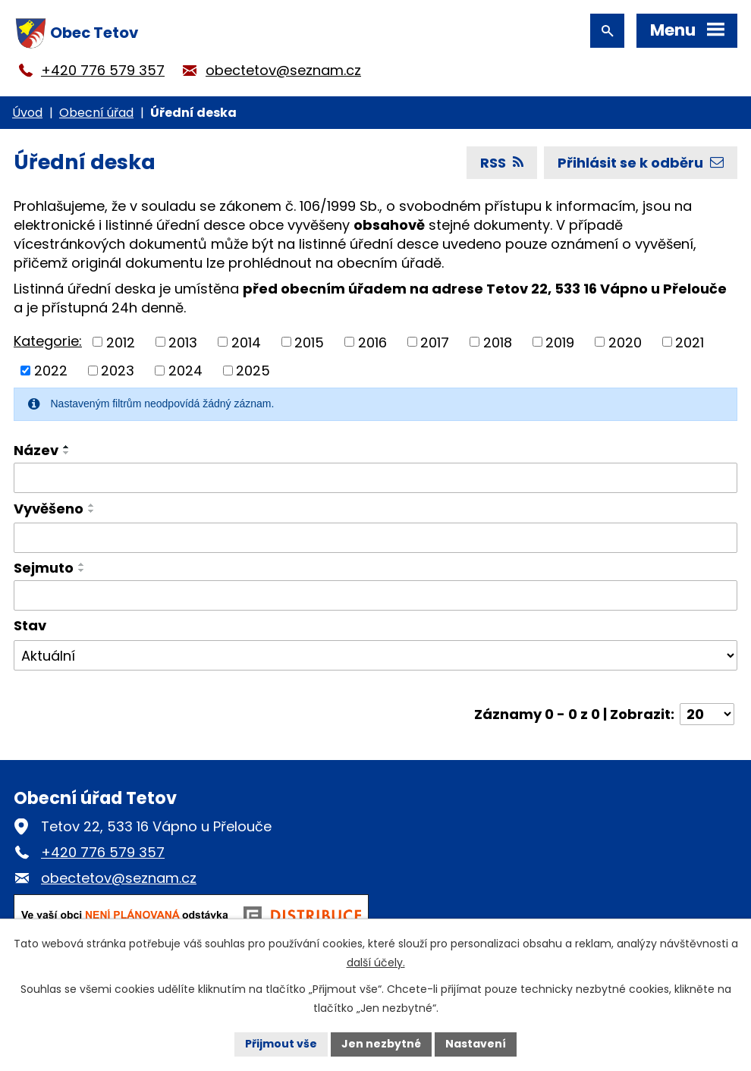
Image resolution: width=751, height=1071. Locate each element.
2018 (497, 341)
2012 (120, 341)
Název (36, 450)
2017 (434, 341)
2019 (559, 341)
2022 (51, 370)
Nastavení (475, 1043)
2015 (309, 341)
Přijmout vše (281, 1043)
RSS (501, 162)
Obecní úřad (96, 112)
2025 (253, 370)
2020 (625, 341)
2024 (185, 370)
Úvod (27, 112)
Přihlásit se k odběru (641, 162)
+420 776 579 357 (103, 70)
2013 (182, 341)
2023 (117, 370)
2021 (689, 341)
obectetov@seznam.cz (283, 70)
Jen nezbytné (381, 1043)
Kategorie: (48, 340)
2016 (372, 341)
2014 (246, 341)
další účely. (376, 962)
